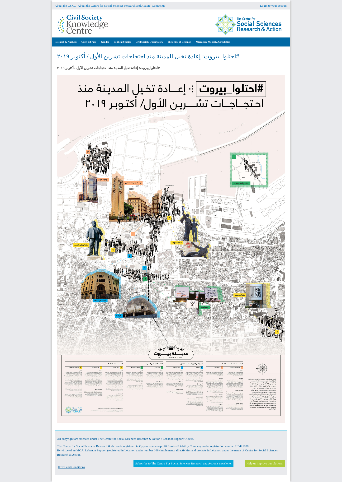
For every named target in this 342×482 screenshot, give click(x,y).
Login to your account (273, 5)
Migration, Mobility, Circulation (213, 42)
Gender (105, 42)
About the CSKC (65, 5)
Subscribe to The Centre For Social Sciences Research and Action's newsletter (183, 463)
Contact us (158, 5)
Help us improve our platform (265, 463)
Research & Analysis (66, 42)
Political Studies (122, 42)
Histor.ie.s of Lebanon (179, 42)
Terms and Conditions (71, 467)
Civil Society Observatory (149, 42)
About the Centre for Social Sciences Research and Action (114, 5)
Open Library (88, 42)
